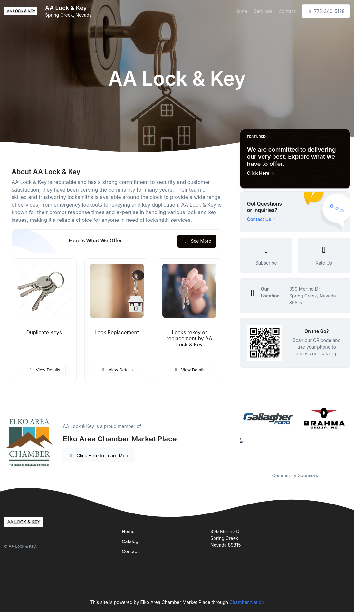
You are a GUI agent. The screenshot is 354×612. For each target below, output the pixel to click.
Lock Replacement (117, 332)
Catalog (130, 541)
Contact (287, 11)
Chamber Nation (246, 602)
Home (240, 11)
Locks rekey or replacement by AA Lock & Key (189, 338)
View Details (44, 369)
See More (197, 241)
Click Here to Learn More (99, 455)
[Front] (22, 11)
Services (263, 11)
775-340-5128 (326, 11)
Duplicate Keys (44, 332)
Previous (235, 435)
